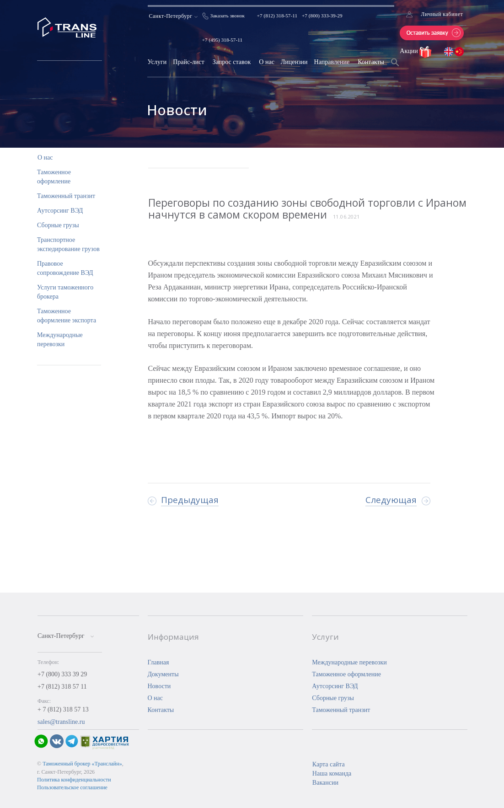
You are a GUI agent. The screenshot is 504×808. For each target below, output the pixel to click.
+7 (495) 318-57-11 (222, 40)
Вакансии (325, 782)
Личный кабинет (442, 14)
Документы (163, 674)
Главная (158, 662)
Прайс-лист (188, 62)
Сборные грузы (58, 225)
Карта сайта (328, 764)
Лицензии (294, 62)
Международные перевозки (349, 662)
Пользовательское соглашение (72, 787)
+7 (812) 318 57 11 (62, 686)
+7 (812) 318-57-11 (277, 15)
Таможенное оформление (346, 674)
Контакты (371, 62)
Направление (332, 62)
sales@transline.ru (61, 721)
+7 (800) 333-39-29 (322, 15)
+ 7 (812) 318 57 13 (63, 709)
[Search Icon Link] (395, 68)
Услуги (156, 62)
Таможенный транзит (66, 196)
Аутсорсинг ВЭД (60, 210)
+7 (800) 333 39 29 (62, 674)
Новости (159, 686)
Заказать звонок (227, 15)
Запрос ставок (232, 62)
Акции (409, 51)
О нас (266, 62)
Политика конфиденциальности (74, 779)
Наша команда (331, 773)
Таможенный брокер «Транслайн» (82, 763)
